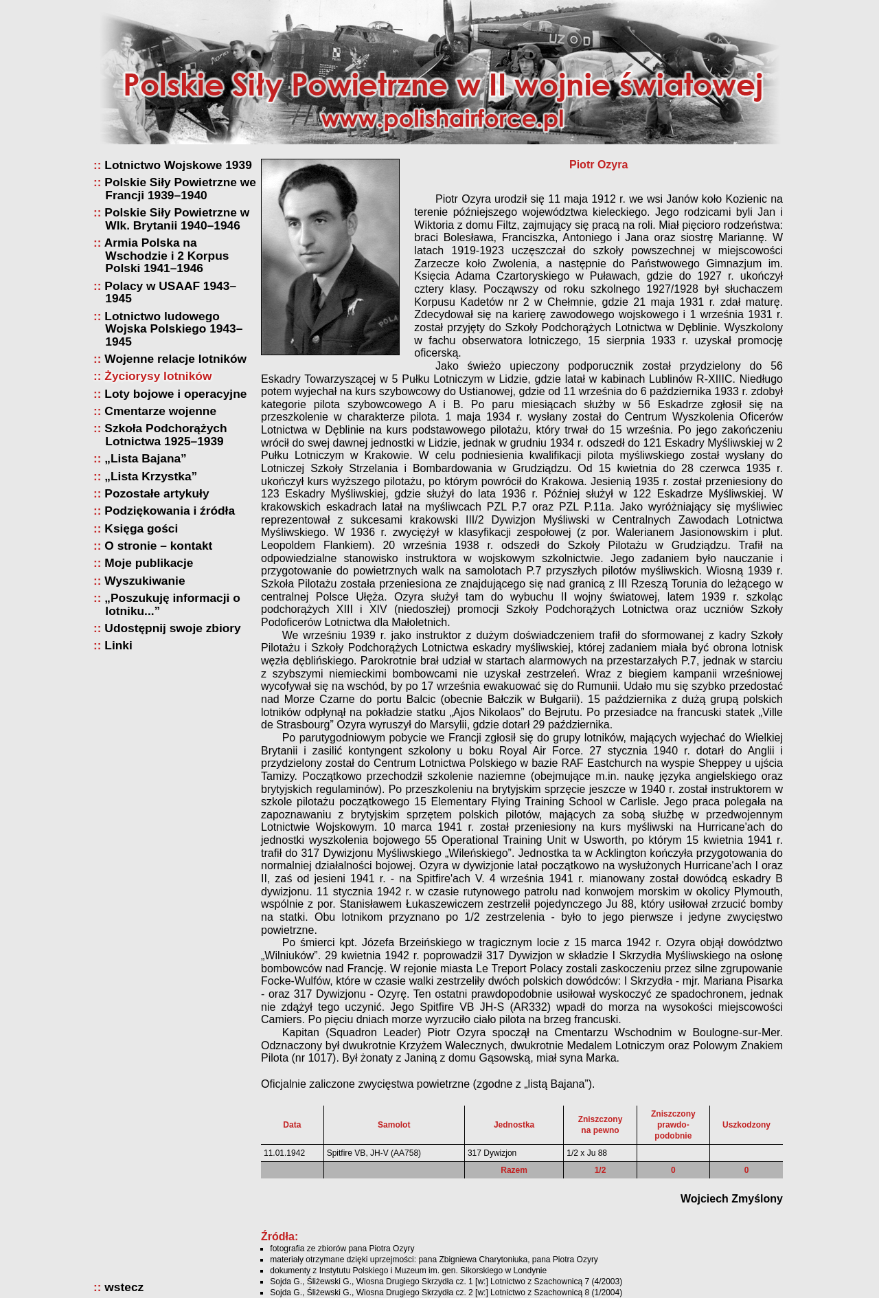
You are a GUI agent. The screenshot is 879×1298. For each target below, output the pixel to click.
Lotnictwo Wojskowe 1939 (178, 165)
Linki (118, 645)
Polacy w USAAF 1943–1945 (170, 292)
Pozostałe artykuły (157, 493)
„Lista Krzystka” (151, 476)
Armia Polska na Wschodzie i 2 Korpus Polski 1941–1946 (167, 255)
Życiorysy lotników (158, 376)
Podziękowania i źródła (170, 510)
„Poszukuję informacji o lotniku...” (172, 604)
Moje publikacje (149, 563)
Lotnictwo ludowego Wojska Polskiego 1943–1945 (173, 329)
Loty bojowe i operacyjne (176, 394)
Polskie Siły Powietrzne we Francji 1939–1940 (180, 188)
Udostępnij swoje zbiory (172, 628)
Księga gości (141, 528)
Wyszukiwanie (145, 581)
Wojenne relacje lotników (176, 359)
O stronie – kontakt (158, 545)
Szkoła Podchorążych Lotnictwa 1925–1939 (166, 434)
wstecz (124, 1287)
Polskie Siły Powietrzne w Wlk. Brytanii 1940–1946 (177, 219)
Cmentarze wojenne (160, 411)
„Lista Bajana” (145, 458)
